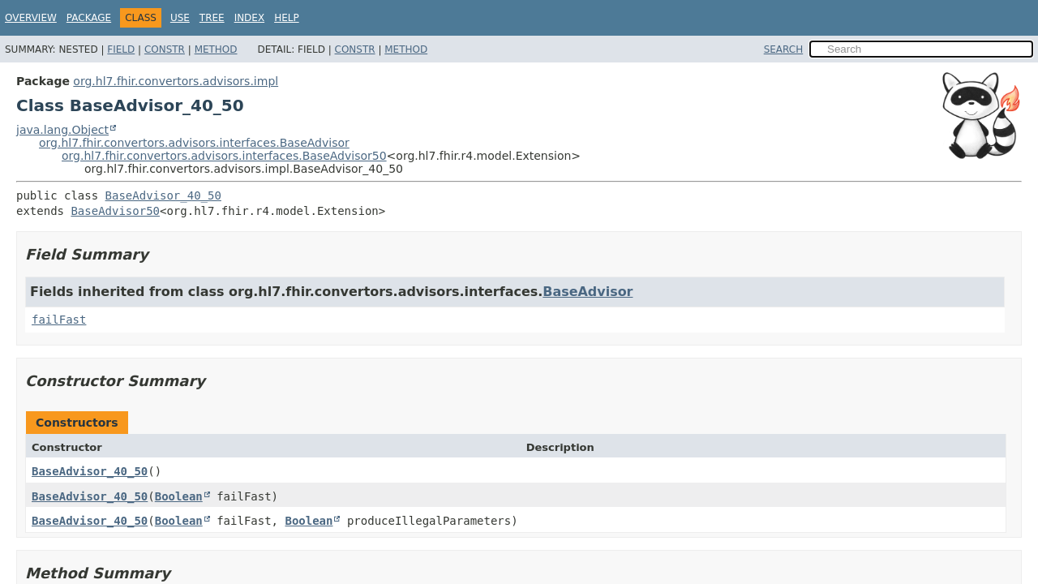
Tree (212, 18)
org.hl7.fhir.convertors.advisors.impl (175, 81)
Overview (31, 18)
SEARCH (784, 49)
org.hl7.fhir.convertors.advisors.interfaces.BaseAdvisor (194, 142)
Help (286, 18)
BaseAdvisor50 (115, 210)
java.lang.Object (62, 129)
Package (88, 18)
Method (216, 49)
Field (121, 49)
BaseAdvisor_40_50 (163, 195)
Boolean (179, 496)
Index (249, 18)
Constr (164, 49)
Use (180, 18)
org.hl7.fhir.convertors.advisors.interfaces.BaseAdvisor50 (224, 155)
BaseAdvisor (588, 291)
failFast (59, 319)
